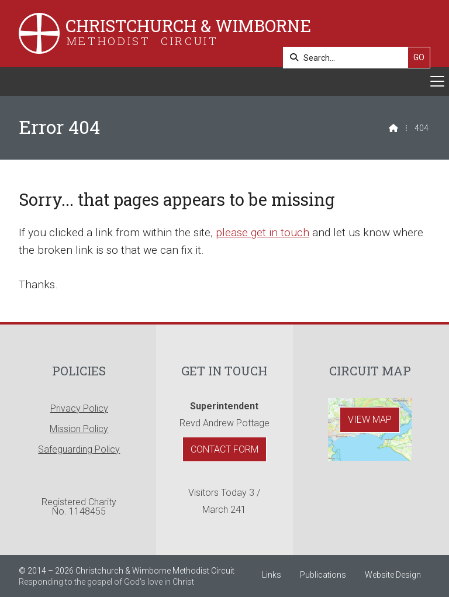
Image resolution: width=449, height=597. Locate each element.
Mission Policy (79, 428)
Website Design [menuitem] (393, 574)
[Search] (348, 57)
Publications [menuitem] (323, 574)
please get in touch (262, 232)
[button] (224, 81)
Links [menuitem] (271, 574)
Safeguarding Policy (79, 449)
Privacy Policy (79, 408)
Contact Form (224, 449)
